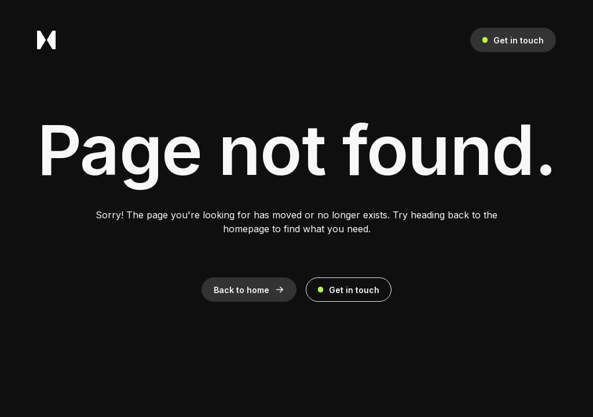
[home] (46, 40)
